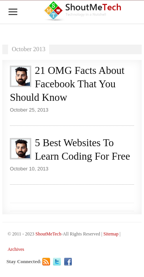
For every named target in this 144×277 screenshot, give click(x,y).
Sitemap (110, 234)
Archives (16, 249)
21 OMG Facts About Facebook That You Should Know (67, 84)
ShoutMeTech (48, 234)
